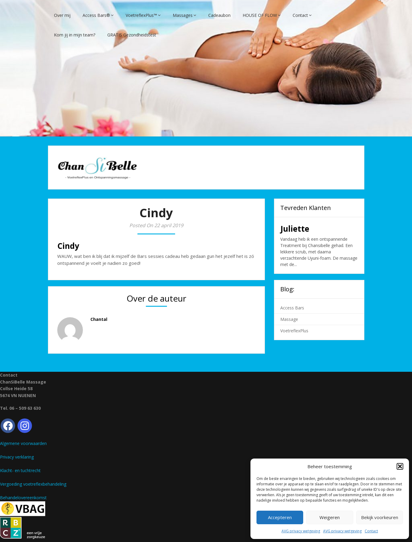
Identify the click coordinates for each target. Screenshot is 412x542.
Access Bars (292, 302)
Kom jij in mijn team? (74, 29)
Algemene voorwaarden (23, 438)
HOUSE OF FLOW (260, 10)
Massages (183, 10)
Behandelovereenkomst (23, 492)
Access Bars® (96, 10)
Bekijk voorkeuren (379, 517)
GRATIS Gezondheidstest (131, 29)
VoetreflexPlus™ (141, 10)
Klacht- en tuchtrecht (20, 465)
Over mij (62, 10)
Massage (289, 314)
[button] (400, 466)
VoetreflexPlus (294, 325)
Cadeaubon (219, 10)
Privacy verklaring (17, 452)
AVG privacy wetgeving (300, 531)
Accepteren (280, 517)
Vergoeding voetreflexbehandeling (33, 479)
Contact (371, 531)
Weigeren (329, 517)
